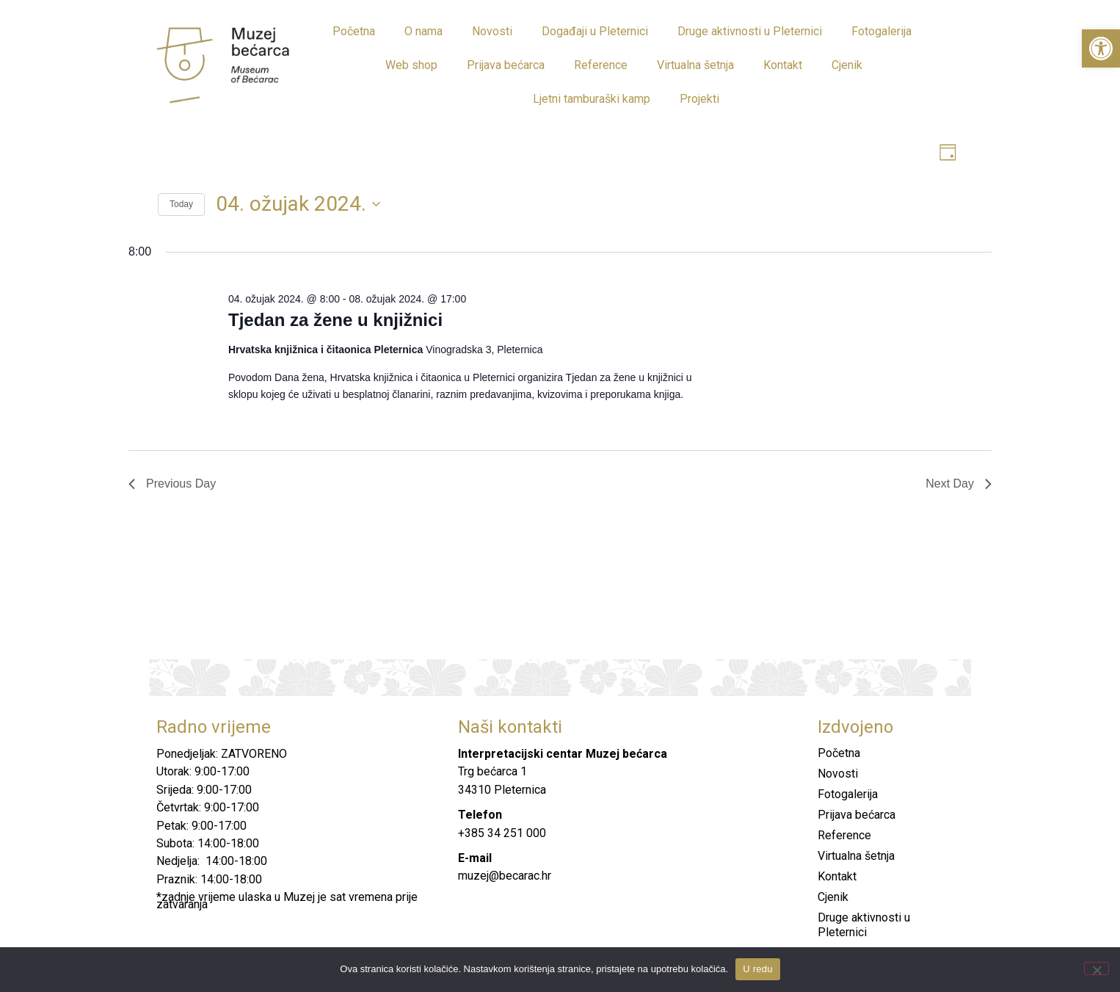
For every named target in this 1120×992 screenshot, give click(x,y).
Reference (601, 65)
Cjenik (847, 65)
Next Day (959, 483)
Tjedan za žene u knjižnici (335, 320)
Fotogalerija (881, 31)
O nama (423, 31)
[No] (1096, 968)
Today (181, 205)
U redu (758, 968)
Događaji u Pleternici (595, 31)
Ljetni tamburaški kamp (591, 99)
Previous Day (172, 483)
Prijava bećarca (506, 65)
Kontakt (782, 65)
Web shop (411, 65)
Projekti (699, 99)
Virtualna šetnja (695, 65)
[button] (1101, 48)
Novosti (492, 31)
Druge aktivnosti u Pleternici (749, 31)
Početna (353, 31)
